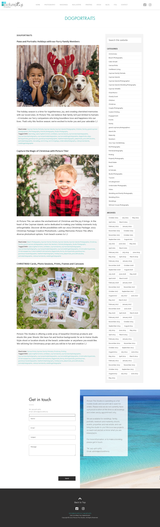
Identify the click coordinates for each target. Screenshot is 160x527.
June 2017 (134, 296)
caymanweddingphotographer (68, 136)
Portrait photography (47, 131)
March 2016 (134, 313)
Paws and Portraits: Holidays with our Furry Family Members (48, 41)
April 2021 (112, 248)
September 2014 (128, 347)
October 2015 (128, 322)
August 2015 (128, 326)
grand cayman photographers (33, 244)
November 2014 (129, 343)
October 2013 (113, 369)
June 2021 (122, 244)
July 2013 (124, 373)
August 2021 (128, 239)
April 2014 (122, 356)
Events (111, 120)
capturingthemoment (43, 134)
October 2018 (128, 265)
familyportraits (23, 138)
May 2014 (112, 356)
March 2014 (134, 356)
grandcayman (33, 138)
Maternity (112, 135)
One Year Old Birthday (117, 143)
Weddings (64, 5)
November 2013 (129, 365)
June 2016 (127, 309)
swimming (44, 141)
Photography (49, 5)
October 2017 (113, 291)
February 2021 (114, 252)
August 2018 (128, 270)
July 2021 (112, 244)
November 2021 (114, 235)
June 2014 (134, 352)
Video (111, 189)
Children (79, 129)
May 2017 (112, 300)
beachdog (31, 134)
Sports (111, 166)
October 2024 (113, 218)
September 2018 (114, 270)
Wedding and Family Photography (121, 193)
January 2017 (126, 304)
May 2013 (112, 378)
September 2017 (128, 291)
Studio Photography (61, 131)
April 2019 (122, 257)
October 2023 (128, 231)
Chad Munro (113, 92)
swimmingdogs (53, 141)
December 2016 (114, 309)
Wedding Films (114, 197)
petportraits (78, 138)
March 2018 (123, 278)
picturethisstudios (89, 138)
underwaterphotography (68, 141)
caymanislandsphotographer (78, 134)
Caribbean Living (114, 69)
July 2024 (125, 218)
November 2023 (114, 231)
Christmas (93, 242)
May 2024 (135, 218)
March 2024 (123, 222)
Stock (99, 5)
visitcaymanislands (83, 141)
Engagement (113, 116)
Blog (107, 5)
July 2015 (112, 330)
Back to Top (80, 502)
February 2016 (114, 317)
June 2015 (122, 330)
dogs (89, 136)
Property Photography (116, 158)
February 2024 (114, 226)
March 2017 (123, 300)
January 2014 (127, 360)
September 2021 (114, 239)
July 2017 (124, 296)
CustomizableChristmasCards (41, 251)
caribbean (54, 134)
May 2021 (133, 244)
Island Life (47, 244)
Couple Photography (116, 108)
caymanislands (63, 134)
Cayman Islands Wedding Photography (122, 85)
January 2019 (127, 261)
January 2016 (127, 317)
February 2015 (114, 339)
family (62, 251)
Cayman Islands (49, 129)
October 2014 (113, 347)
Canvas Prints (31, 351)
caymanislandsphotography (27, 136)
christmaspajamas (24, 251)
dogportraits (83, 136)
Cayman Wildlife (114, 89)
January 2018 (127, 283)
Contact (124, 5)
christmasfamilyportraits (87, 249)
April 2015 (112, 334)
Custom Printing (114, 112)
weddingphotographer (25, 143)
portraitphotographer (25, 141)
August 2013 (113, 373)
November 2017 (129, 287)
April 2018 (112, 278)
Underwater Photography (118, 185)
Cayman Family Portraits (35, 129)
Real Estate (76, 5)
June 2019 (136, 252)
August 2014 (113, 352)
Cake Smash (113, 62)
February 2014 (114, 360)
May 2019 (112, 257)
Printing (89, 5)
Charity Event (113, 96)
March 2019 (134, 257)
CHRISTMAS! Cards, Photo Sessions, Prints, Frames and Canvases (50, 263)
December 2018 (114, 265)
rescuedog (36, 141)
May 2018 (133, 274)
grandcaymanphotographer (48, 138)
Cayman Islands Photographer (65, 129)
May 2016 (112, 313)
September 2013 (128, 369)
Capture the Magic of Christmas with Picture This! (42, 150)
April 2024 (112, 222)
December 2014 (114, 343)
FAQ (115, 5)
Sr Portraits (112, 170)
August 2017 (113, 296)
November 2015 (114, 322)
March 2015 (123, 334)
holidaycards (58, 253)
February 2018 (114, 283)
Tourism (111, 178)
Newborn (54, 244)
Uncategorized (114, 182)
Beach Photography (33, 242)
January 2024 (127, 226)
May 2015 (133, 330)
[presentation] (46, 468)
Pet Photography (34, 131)
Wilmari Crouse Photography (119, 205)
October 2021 (128, 235)
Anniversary (113, 54)
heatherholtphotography (66, 138)
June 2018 (122, 274)
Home (38, 5)
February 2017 (114, 304)
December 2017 (114, 287)
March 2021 (123, 248)
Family (84, 129)
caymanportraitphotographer (47, 136)
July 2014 (124, 352)
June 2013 (134, 373)
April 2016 (122, 313)
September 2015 (114, 326)
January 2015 (127, 339)
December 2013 (114, 365)
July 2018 (112, 274)
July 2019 (125, 252)
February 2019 (114, 261)
